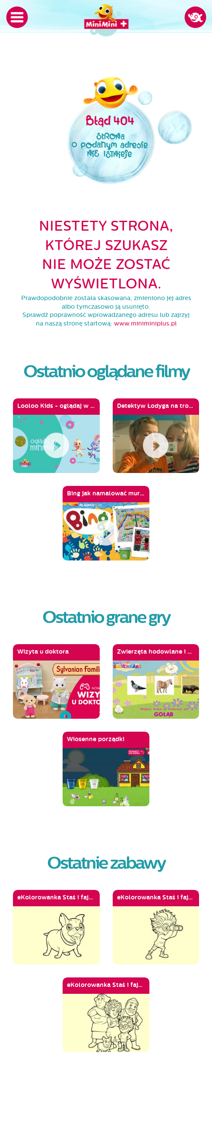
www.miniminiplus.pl (145, 323)
